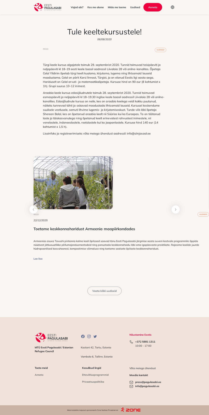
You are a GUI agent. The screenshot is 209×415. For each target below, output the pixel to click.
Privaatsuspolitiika (93, 381)
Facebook (83, 336)
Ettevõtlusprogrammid (95, 374)
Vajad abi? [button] (77, 7)
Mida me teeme (117, 7)
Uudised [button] (135, 7)
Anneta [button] (152, 7)
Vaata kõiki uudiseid (104, 290)
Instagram (89, 336)
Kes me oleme (95, 7)
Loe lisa (37, 258)
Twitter (95, 336)
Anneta (39, 374)
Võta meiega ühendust (142, 368)
